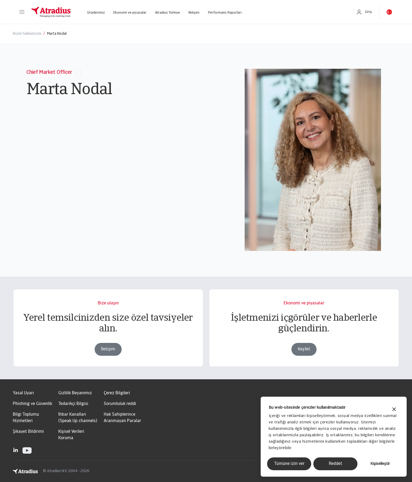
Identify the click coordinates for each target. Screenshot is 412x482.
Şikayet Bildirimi (28, 432)
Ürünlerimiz (96, 12)
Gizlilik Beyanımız (75, 393)
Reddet (335, 464)
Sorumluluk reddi (120, 404)
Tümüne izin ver (289, 464)
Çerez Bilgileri (117, 393)
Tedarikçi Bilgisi (73, 404)
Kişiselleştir (380, 464)
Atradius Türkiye (167, 12)
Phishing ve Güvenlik (32, 404)
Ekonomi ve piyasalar (130, 12)
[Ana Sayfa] (51, 12)
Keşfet (304, 349)
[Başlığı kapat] (394, 409)
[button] (22, 12)
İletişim (193, 12)
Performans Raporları (225, 12)
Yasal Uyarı (23, 393)
